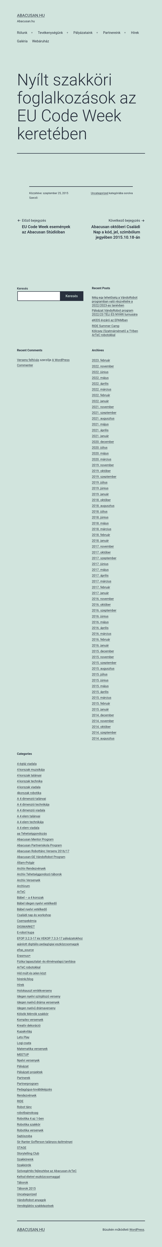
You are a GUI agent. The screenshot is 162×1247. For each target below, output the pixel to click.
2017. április (100, 575)
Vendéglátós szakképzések (35, 1206)
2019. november (103, 465)
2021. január (100, 436)
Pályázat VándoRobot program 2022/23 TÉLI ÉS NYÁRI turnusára (115, 312)
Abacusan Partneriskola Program (39, 845)
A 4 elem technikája (30, 822)
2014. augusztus (103, 738)
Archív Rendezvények (31, 868)
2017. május (100, 569)
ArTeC (21, 891)
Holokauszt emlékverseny (34, 990)
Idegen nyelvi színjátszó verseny (38, 996)
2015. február (101, 703)
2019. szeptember (104, 476)
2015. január (100, 709)
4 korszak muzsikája (31, 769)
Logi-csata (24, 1043)
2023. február (101, 360)
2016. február (101, 639)
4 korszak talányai (29, 775)
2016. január (100, 645)
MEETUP (23, 1054)
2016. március (101, 633)
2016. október (101, 604)
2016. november (103, 599)
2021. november (103, 407)
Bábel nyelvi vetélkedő (32, 909)
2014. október (101, 726)
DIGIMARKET (26, 926)
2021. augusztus (103, 418)
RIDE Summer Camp (105, 326)
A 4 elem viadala (28, 828)
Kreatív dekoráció (29, 1025)
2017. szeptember (104, 558)
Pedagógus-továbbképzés (34, 1089)
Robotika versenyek (30, 1130)
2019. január (100, 494)
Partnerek (23, 1078)
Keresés (22, 288)
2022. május (100, 378)
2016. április (100, 628)
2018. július (99, 511)
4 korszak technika (29, 781)
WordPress (136, 1229)
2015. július (99, 674)
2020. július (99, 447)
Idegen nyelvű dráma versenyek (38, 1002)
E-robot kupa (25, 932)
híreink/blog (25, 979)
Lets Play (23, 1037)
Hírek (135, 33)
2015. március (101, 697)
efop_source (25, 950)
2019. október (101, 471)
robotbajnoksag (27, 1112)
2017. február (101, 587)
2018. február (101, 535)
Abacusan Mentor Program (35, 839)
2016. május (100, 622)
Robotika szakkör (28, 1124)
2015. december (103, 651)
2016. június (100, 616)
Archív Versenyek (28, 880)
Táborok (22, 1182)
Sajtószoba (24, 1136)
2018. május (100, 523)
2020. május (100, 453)
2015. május (100, 686)
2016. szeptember (104, 610)
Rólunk (22, 33)
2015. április (100, 692)
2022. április (100, 383)
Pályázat (23, 1066)
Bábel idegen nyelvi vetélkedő (37, 903)
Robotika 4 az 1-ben (30, 1118)
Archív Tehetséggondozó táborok (39, 874)
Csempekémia (26, 921)
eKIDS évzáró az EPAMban (110, 320)
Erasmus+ (24, 955)
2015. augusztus (103, 668)
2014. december (103, 715)
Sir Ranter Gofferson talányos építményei (45, 1142)
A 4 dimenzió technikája (33, 804)
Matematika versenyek (32, 1049)
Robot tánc (24, 1107)
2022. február (101, 395)
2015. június (100, 680)
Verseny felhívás (28, 360)
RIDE (20, 1101)
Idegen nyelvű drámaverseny (36, 1008)
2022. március (101, 389)
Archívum (23, 886)
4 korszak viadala (29, 787)
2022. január (100, 401)
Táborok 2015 (26, 1188)
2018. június (100, 517)
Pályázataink (83, 33)
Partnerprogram (28, 1083)
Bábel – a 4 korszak (30, 897)
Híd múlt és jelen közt (31, 973)
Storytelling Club (28, 1153)
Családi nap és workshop (34, 915)
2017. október (101, 552)
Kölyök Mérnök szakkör (33, 1014)
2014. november (103, 721)
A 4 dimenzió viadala (31, 810)
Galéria (22, 41)
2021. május (100, 424)
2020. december (103, 442)
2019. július (99, 482)
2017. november (103, 546)
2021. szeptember (104, 412)
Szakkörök (24, 1165)
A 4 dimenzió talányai (31, 798)
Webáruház (40, 41)
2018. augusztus (103, 505)
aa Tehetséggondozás (32, 833)
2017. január (100, 593)
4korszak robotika (29, 793)
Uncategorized (99, 193)
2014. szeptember (104, 732)
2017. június (100, 564)
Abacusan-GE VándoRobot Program (41, 857)
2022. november (103, 366)
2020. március (101, 459)
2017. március (101, 581)
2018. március (101, 529)
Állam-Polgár (25, 862)
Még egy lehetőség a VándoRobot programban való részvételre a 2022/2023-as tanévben (114, 301)
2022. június (100, 372)
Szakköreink (25, 1159)
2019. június (100, 488)
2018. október (101, 500)
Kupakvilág (24, 1031)
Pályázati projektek (30, 1072)
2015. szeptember (104, 662)
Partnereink (111, 33)
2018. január (100, 540)
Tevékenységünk (50, 33)
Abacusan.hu (31, 15)
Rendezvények (26, 1095)
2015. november (103, 657)
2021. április (100, 430)
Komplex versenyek (30, 1019)
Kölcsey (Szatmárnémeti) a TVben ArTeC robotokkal (115, 333)
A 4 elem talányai (28, 816)
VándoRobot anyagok (31, 1200)
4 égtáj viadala (27, 764)
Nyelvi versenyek (28, 1060)
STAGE (21, 1147)
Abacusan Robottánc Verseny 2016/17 (43, 851)
